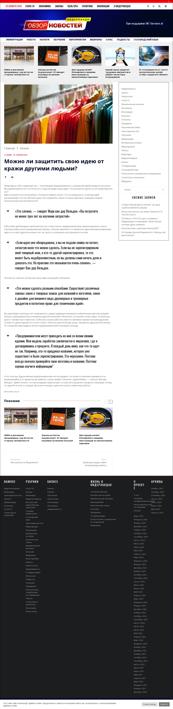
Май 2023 (138, 592)
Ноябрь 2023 (140, 571)
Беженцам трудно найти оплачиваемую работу (88, 462)
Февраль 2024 (140, 561)
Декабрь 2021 (140, 650)
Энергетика (127, 96)
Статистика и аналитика (133, 177)
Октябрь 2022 (140, 616)
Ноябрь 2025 (157, 488)
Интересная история (131, 142)
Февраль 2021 (140, 685)
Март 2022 (138, 640)
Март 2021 (138, 681)
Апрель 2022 (140, 637)
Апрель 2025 (157, 512)
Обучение (59, 39)
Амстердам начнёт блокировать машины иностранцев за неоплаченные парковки (85, 73)
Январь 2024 (140, 564)
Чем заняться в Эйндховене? (28, 461)
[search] (163, 189)
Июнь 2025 (156, 506)
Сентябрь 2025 (158, 495)
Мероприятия (77, 39)
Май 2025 (155, 509)
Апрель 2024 (140, 554)
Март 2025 (138, 516)
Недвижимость (129, 88)
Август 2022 (139, 623)
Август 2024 (139, 540)
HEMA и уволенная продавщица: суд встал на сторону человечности (18, 72)
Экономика (45, 6)
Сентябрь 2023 (141, 578)
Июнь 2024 (139, 547)
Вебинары (96, 39)
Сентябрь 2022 (141, 619)
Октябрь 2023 (140, 575)
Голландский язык (146, 39)
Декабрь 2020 (140, 692)
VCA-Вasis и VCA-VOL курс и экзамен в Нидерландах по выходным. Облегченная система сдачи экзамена (141, 221)
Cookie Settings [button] (149, 704)
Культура (73, 6)
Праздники (127, 123)
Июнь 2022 (139, 630)
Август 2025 (156, 499)
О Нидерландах (122, 6)
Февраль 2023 (140, 602)
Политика (87, 6)
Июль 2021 (139, 668)
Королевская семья (131, 127)
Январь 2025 (140, 523)
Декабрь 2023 (140, 568)
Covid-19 (29, 6)
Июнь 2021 (139, 671)
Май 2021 (138, 674)
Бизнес (9, 155)
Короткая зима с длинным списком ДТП (140, 228)
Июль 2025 (156, 502)
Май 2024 (138, 550)
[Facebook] (148, 6)
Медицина (126, 181)
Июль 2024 (139, 543)
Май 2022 (138, 633)
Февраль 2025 (140, 519)
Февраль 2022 (140, 643)
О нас (109, 39)
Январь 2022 (140, 647)
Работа (31, 39)
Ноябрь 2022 (140, 612)
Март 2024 (138, 557)
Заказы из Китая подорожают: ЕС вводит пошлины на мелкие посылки (51, 73)
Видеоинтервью (129, 158)
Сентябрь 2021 (141, 661)
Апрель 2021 (140, 678)
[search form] (141, 189)
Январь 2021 (140, 688)
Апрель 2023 (140, 595)
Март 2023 (138, 599)
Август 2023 (139, 581)
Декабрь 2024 (140, 526)
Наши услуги (32, 565)
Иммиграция (14, 39)
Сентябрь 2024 (141, 537)
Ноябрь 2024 (140, 530)
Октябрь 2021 (140, 657)
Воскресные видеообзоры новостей (32, 505)
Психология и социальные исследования (141, 173)
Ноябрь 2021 (140, 654)
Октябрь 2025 (157, 492)
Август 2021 (139, 664)
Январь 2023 (140, 605)
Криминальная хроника (133, 104)
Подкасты (123, 39)
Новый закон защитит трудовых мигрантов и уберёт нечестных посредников (117, 73)
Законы (59, 6)
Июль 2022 (139, 626)
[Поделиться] (5, 177)
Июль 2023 (139, 585)
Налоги (44, 39)
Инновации (103, 6)
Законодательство (130, 131)
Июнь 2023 (139, 588)
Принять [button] (164, 704)
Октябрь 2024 (140, 533)
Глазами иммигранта (31, 512)
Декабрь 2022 (140, 609)
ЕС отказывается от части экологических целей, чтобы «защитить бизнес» (153, 72)
